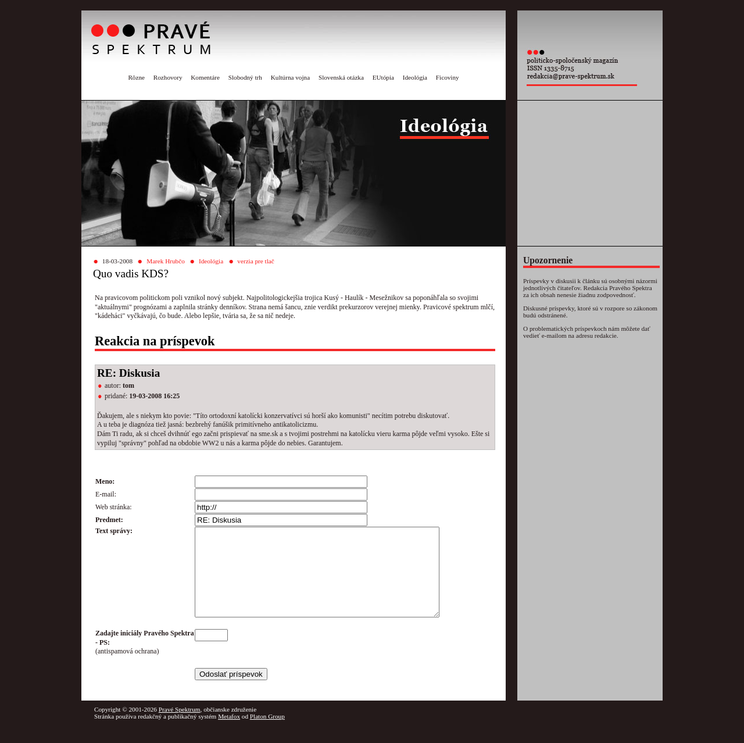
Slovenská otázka (341, 77)
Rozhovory (168, 77)
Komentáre (205, 77)
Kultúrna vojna (290, 77)
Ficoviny (447, 77)
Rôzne (136, 77)
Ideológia (415, 77)
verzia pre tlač (255, 261)
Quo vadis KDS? (131, 273)
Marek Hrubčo (165, 261)
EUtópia (383, 77)
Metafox (229, 733)
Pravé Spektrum (180, 726)
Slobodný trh (245, 77)
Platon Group (267, 733)
